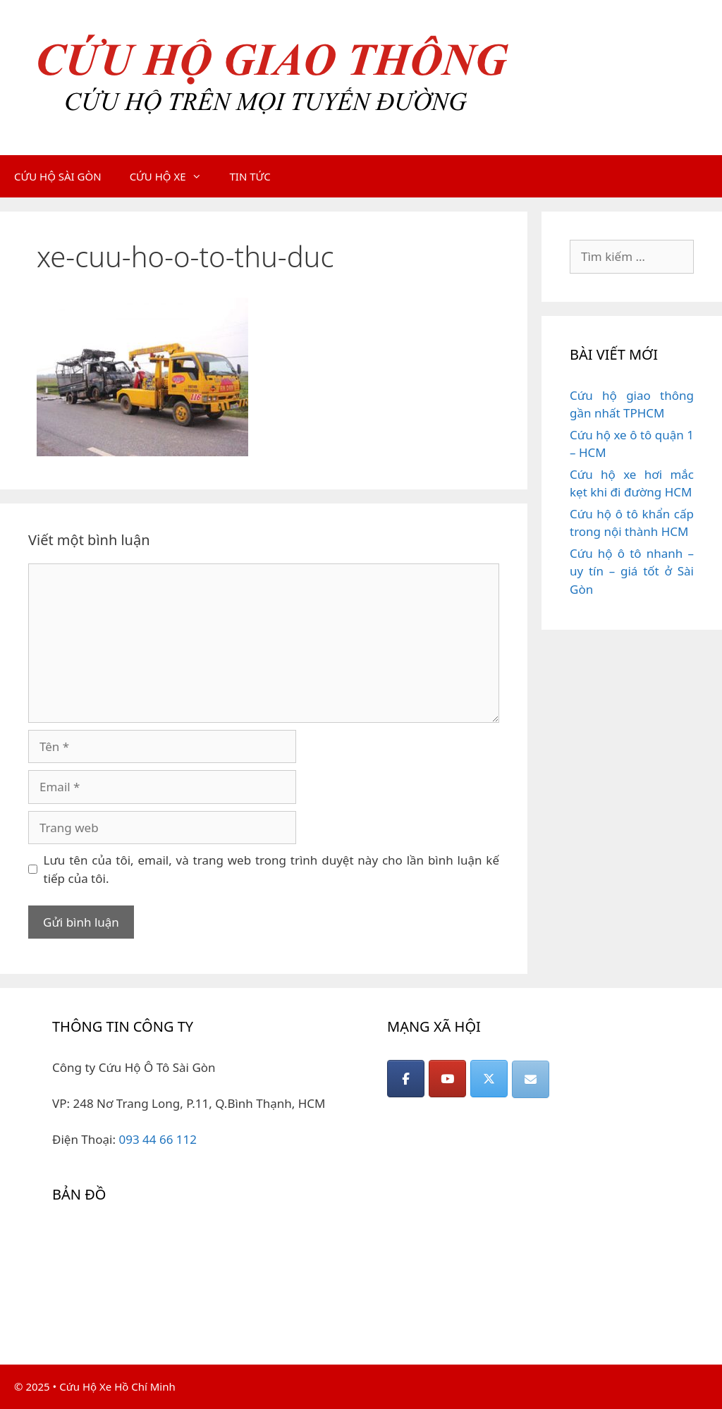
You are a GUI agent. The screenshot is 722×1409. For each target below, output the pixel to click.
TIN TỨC (250, 176)
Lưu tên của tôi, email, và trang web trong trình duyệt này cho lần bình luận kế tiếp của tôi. (272, 869)
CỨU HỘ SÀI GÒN (58, 176)
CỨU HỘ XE (173, 176)
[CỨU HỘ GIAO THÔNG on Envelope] (530, 1079)
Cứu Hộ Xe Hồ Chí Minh (117, 1386)
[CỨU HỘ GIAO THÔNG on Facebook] (405, 1078)
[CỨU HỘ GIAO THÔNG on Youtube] (447, 1078)
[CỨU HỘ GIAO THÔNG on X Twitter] (489, 1078)
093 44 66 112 (157, 1139)
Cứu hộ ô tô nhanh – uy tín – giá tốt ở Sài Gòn (632, 571)
